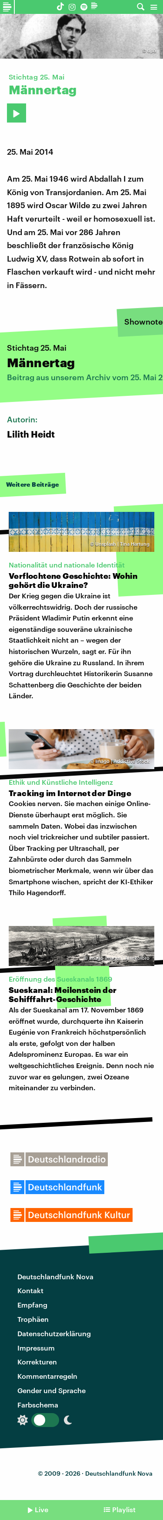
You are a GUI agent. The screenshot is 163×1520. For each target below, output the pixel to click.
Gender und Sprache (51, 1390)
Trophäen (33, 1319)
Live (41, 1509)
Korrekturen (37, 1361)
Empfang (32, 1305)
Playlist (124, 1509)
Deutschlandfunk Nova (55, 1276)
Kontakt (30, 1290)
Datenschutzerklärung (54, 1333)
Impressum (36, 1348)
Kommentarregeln (47, 1376)
